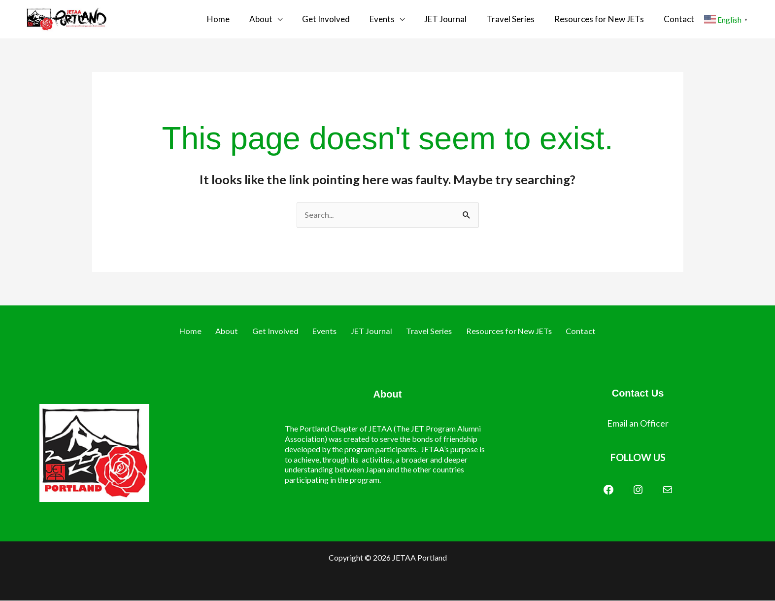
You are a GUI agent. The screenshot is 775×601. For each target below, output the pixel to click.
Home (247, 19)
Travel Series (515, 19)
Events (396, 19)
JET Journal (455, 19)
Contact (674, 19)
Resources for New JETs (599, 19)
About (285, 19)
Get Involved (346, 19)
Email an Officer (638, 423)
